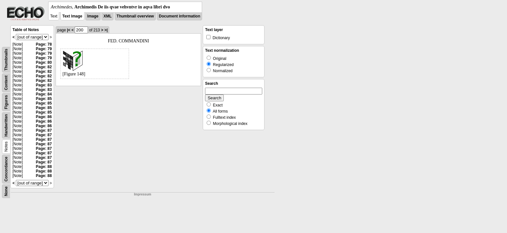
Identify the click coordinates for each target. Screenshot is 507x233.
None (6, 191)
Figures (6, 102)
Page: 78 (44, 44)
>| (106, 30)
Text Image (72, 16)
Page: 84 (44, 94)
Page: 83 (44, 85)
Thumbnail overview (135, 16)
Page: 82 (44, 67)
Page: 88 (44, 166)
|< (68, 30)
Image (93, 16)
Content (6, 82)
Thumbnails (6, 60)
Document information (179, 16)
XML (107, 16)
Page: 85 (44, 98)
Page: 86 (44, 117)
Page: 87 (44, 130)
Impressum (142, 194)
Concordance (6, 169)
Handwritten (6, 125)
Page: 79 (44, 49)
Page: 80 (44, 62)
